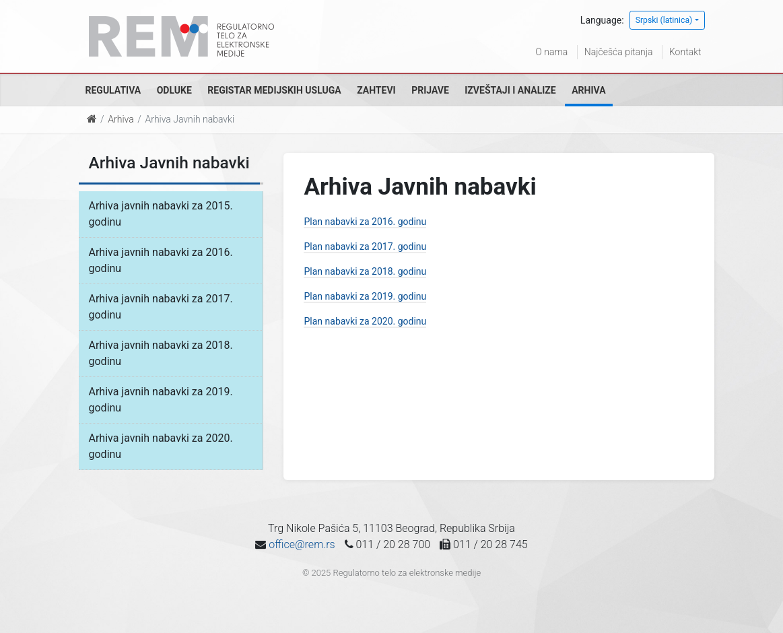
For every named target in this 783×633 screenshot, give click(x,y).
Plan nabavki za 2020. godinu (365, 321)
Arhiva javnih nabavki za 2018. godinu (161, 353)
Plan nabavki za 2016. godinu (365, 221)
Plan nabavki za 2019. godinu (365, 296)
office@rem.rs (302, 544)
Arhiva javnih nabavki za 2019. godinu (161, 399)
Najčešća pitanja (618, 51)
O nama (551, 51)
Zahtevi (376, 90)
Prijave (430, 90)
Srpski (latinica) (664, 20)
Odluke (174, 90)
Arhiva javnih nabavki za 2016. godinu (161, 260)
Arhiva (588, 90)
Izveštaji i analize (510, 90)
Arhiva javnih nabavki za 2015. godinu (161, 213)
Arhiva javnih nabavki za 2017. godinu (161, 306)
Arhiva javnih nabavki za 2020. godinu (161, 446)
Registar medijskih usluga (274, 90)
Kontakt (685, 51)
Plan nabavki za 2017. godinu (365, 246)
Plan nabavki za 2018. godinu (365, 271)
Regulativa (113, 90)
